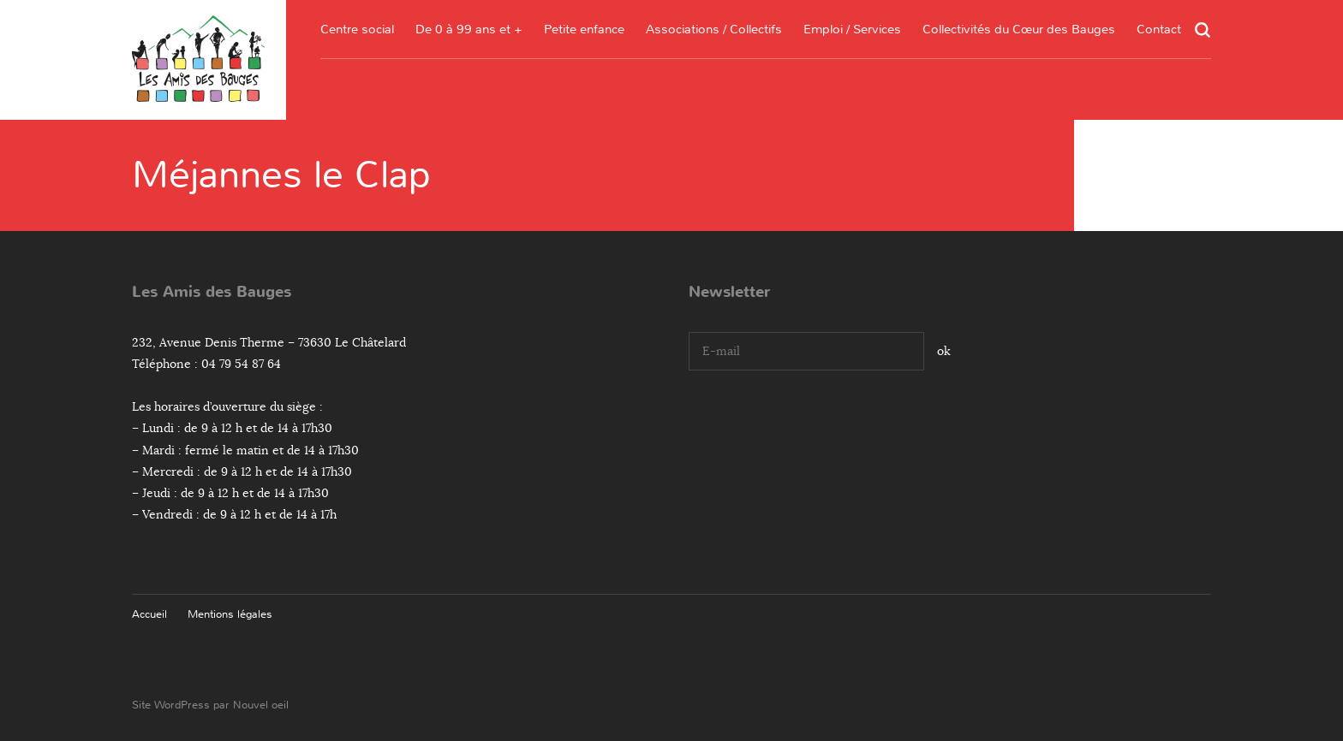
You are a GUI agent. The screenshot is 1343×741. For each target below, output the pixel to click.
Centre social (357, 29)
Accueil (149, 614)
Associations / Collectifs (714, 29)
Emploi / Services (852, 29)
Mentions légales (230, 614)
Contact (1159, 29)
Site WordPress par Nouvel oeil (210, 704)
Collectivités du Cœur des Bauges (1018, 29)
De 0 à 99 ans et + (468, 29)
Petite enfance (584, 29)
